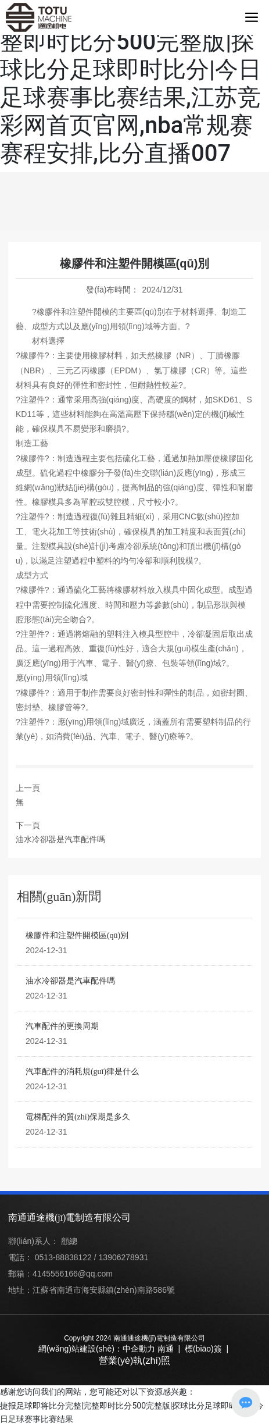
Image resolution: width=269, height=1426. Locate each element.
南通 (165, 1348)
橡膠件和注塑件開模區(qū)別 (77, 935)
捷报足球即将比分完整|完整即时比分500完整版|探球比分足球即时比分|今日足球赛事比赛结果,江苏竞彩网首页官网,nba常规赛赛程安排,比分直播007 (130, 83)
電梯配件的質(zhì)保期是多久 (78, 1117)
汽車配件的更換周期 (62, 1026)
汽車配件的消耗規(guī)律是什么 (82, 1071)
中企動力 (139, 1348)
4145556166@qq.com (73, 1273)
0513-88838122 (63, 1257)
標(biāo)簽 (203, 1348)
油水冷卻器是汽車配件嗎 (60, 839)
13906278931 (124, 1257)
